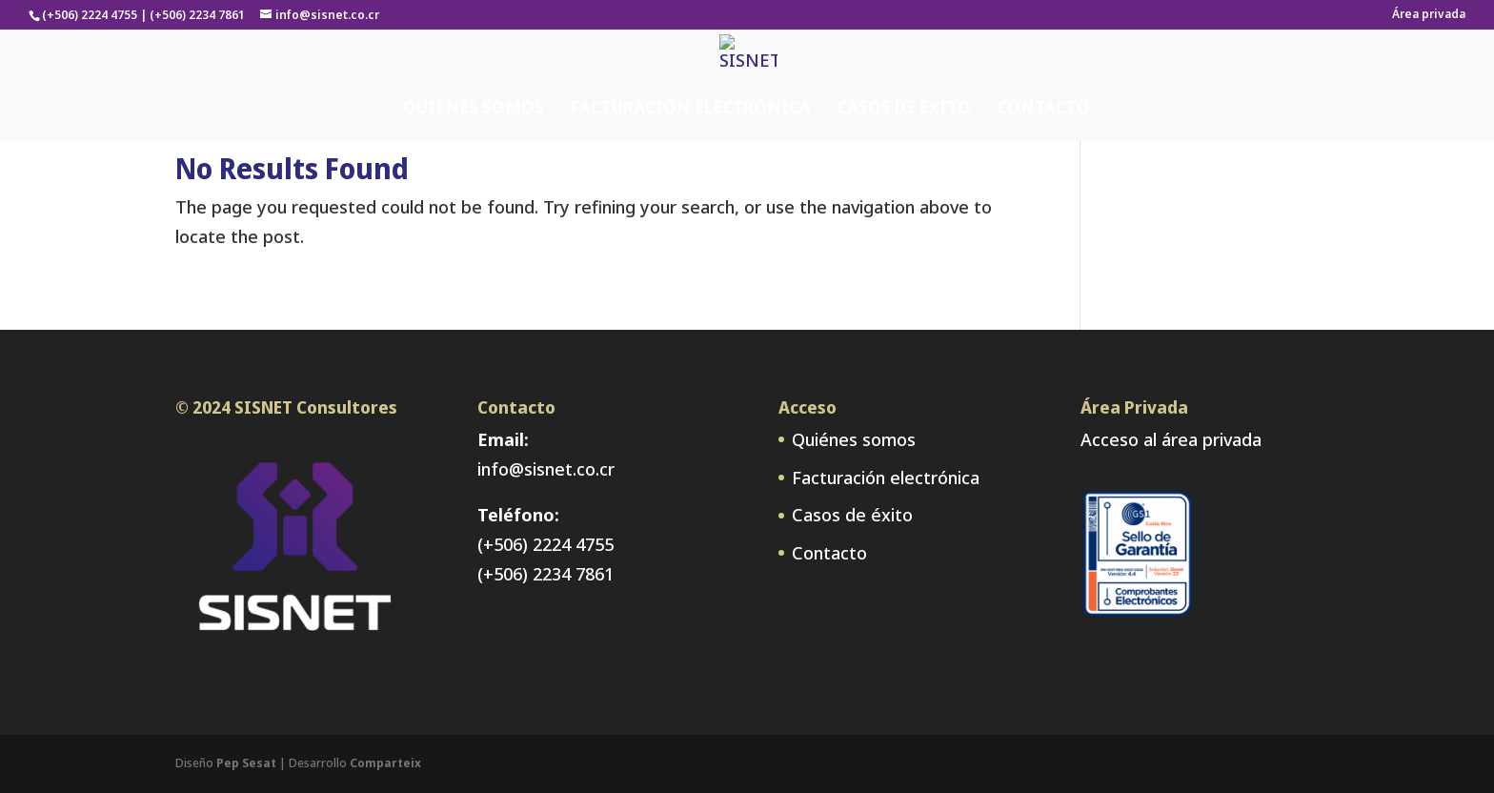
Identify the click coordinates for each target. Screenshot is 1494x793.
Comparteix (385, 763)
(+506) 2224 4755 (545, 544)
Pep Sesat (246, 763)
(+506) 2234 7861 (545, 573)
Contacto (1043, 69)
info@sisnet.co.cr (546, 469)
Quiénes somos (473, 69)
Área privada (1428, 15)
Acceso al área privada (1171, 439)
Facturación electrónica (690, 69)
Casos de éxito (904, 69)
